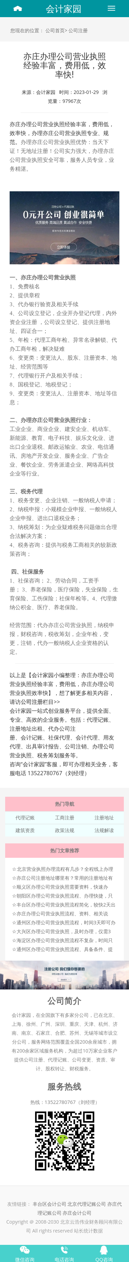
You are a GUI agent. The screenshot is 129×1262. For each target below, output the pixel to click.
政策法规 (64, 830)
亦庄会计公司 (77, 1213)
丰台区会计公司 (49, 1204)
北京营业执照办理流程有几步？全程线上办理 (65, 869)
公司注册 (78, 30)
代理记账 (25, 817)
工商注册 (64, 817)
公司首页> (56, 30)
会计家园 (64, 8)
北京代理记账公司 (86, 1204)
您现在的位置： (27, 30)
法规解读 (104, 830)
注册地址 (104, 817)
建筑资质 (25, 830)
